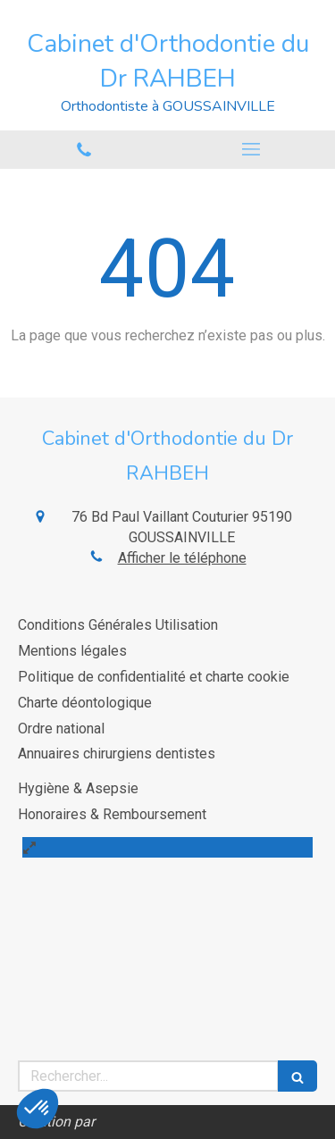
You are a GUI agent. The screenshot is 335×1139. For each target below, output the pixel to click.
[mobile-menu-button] (252, 149)
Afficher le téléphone (182, 557)
